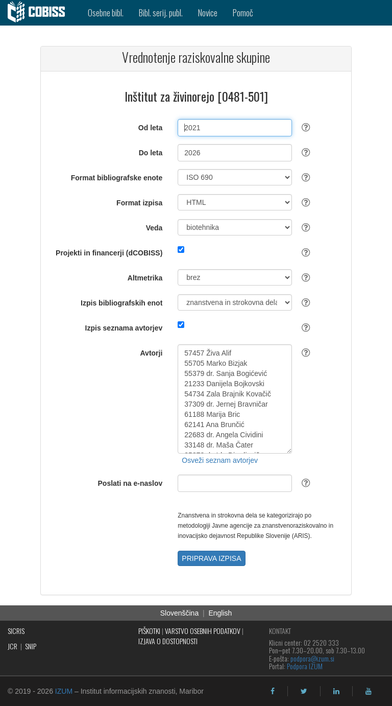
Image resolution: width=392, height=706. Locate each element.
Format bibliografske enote (117, 178)
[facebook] (273, 691)
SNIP (30, 646)
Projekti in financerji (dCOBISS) (109, 253)
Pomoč (243, 12)
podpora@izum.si (312, 658)
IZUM (63, 691)
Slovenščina (179, 613)
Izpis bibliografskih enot (121, 303)
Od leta (150, 128)
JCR (12, 646)
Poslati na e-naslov (130, 483)
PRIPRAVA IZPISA (211, 558)
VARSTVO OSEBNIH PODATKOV (202, 630)
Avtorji (151, 353)
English (220, 613)
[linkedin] (336, 691)
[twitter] (304, 691)
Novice (207, 12)
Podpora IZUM (305, 666)
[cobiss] (40, 13)
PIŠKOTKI (149, 630)
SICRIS (16, 630)
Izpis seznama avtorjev (124, 328)
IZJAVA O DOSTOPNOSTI (168, 641)
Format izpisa (139, 203)
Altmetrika (145, 278)
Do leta (151, 153)
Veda (154, 228)
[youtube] (368, 691)
